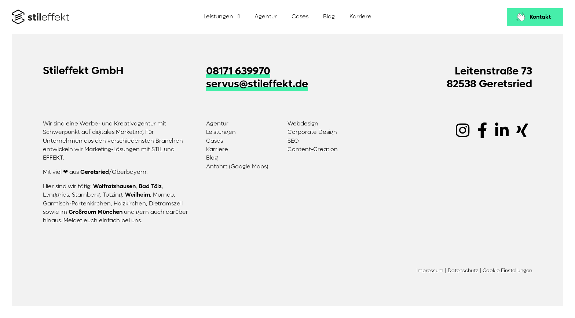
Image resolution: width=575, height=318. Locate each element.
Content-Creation (313, 149)
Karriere (360, 16)
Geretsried (94, 172)
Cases (300, 16)
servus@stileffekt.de (257, 84)
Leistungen (218, 16)
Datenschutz (463, 270)
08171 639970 (238, 71)
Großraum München (95, 212)
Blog (329, 16)
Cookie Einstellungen (507, 270)
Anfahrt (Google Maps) (237, 166)
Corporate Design (312, 132)
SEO (293, 141)
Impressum (430, 270)
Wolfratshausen (114, 186)
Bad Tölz (150, 186)
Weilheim (137, 194)
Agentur (265, 16)
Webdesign (303, 123)
